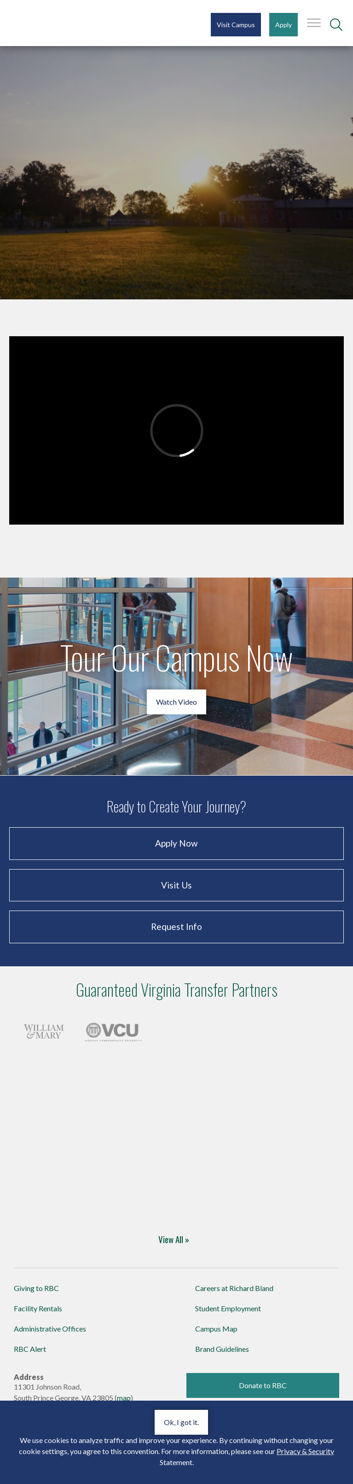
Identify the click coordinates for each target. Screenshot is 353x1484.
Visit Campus (236, 25)
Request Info (176, 926)
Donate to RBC (263, 1385)
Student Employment (228, 1308)
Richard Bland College (64, 22)
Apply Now (176, 843)
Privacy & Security (305, 1451)
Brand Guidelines (222, 1348)
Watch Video (176, 701)
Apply (283, 25)
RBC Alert (30, 1348)
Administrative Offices (50, 1328)
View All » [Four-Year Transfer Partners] (173, 1239)
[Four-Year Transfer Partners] (44, 1030)
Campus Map (216, 1328)
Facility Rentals (38, 1308)
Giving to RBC (36, 1288)
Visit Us (176, 885)
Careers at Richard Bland (234, 1288)
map (124, 1397)
